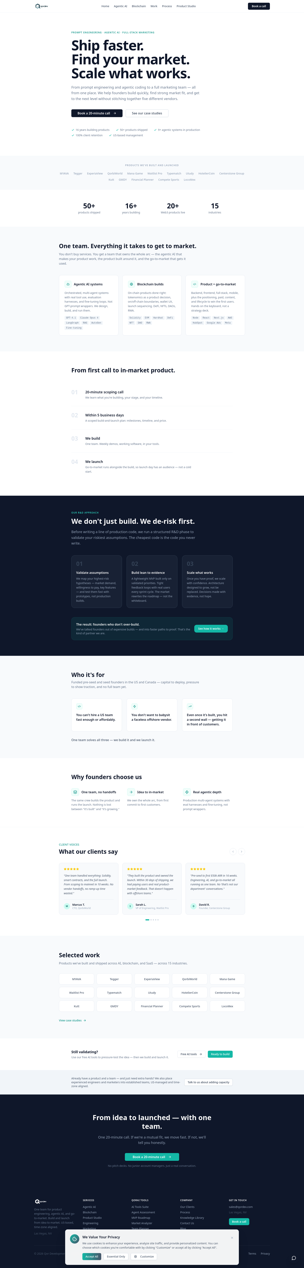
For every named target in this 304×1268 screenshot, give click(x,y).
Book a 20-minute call (97, 113)
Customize (144, 1256)
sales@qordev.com (241, 1207)
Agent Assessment (143, 1212)
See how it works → (211, 628)
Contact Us (187, 1223)
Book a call (259, 6)
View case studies (72, 1020)
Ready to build (220, 1054)
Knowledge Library (192, 1218)
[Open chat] (293, 1257)
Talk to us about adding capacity (208, 1082)
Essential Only (116, 1256)
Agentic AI (120, 6)
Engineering (90, 1223)
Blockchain (139, 6)
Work (153, 6)
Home (105, 6)
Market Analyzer (141, 1223)
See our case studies (147, 113)
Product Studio (186, 6)
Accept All (92, 1256)
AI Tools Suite (140, 1207)
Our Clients (187, 1207)
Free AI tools (191, 1054)
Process (167, 6)
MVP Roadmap (140, 1218)
